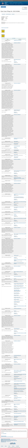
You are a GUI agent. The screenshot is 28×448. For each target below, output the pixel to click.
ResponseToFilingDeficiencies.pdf (17, 378)
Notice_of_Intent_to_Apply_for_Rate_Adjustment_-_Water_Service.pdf (19, 416)
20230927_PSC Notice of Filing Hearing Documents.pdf (18, 138)
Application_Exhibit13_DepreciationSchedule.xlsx (19, 383)
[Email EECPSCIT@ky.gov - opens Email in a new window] (14, 436)
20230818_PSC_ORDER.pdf (17, 183)
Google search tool (25, 9)
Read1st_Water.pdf (16, 143)
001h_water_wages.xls (16, 299)
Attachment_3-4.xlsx (16, 255)
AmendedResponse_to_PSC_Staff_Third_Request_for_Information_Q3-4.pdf (20, 202)
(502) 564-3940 (4, 433)
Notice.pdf (15, 214)
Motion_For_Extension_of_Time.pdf (18, 359)
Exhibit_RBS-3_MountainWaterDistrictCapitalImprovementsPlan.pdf (20, 388)
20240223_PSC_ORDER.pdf (17, 64)
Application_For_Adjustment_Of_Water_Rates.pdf (19, 385)
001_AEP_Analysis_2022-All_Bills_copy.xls (19, 285)
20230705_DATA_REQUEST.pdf (17, 276)
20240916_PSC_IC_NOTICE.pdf (17, 40)
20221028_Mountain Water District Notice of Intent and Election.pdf (19, 424)
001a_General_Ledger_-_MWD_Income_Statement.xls (17, 290)
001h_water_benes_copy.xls (17, 297)
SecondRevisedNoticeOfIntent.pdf (17, 397)
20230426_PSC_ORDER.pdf (17, 315)
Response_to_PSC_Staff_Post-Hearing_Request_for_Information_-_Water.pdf (19, 178)
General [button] (11, 2)
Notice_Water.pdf (16, 141)
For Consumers (20, 2)
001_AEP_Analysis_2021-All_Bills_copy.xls (19, 283)
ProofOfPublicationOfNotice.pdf (17, 355)
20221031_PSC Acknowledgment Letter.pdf (19, 421)
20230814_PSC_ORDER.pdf (17, 211)
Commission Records (15, 2)
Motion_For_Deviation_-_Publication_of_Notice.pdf (19, 370)
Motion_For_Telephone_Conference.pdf (18, 271)
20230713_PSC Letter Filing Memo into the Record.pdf (19, 263)
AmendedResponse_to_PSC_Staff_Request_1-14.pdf (19, 194)
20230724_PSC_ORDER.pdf (17, 238)
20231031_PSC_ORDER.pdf (17, 114)
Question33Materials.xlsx (16, 328)
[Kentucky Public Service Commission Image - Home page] (5, 3)
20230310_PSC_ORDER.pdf (17, 335)
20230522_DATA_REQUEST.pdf (17, 308)
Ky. (2, 0)
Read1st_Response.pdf (16, 376)
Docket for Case (4, 27)
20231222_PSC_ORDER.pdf (17, 83)
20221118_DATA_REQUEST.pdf (17, 413)
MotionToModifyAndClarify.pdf (17, 59)
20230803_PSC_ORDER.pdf (17, 227)
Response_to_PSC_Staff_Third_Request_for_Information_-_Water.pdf (20, 260)
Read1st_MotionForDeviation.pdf (17, 371)
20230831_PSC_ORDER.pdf (17, 159)
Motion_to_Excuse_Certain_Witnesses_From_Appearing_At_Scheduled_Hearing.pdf (20, 218)
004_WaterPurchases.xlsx (17, 301)
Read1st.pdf (15, 61)
